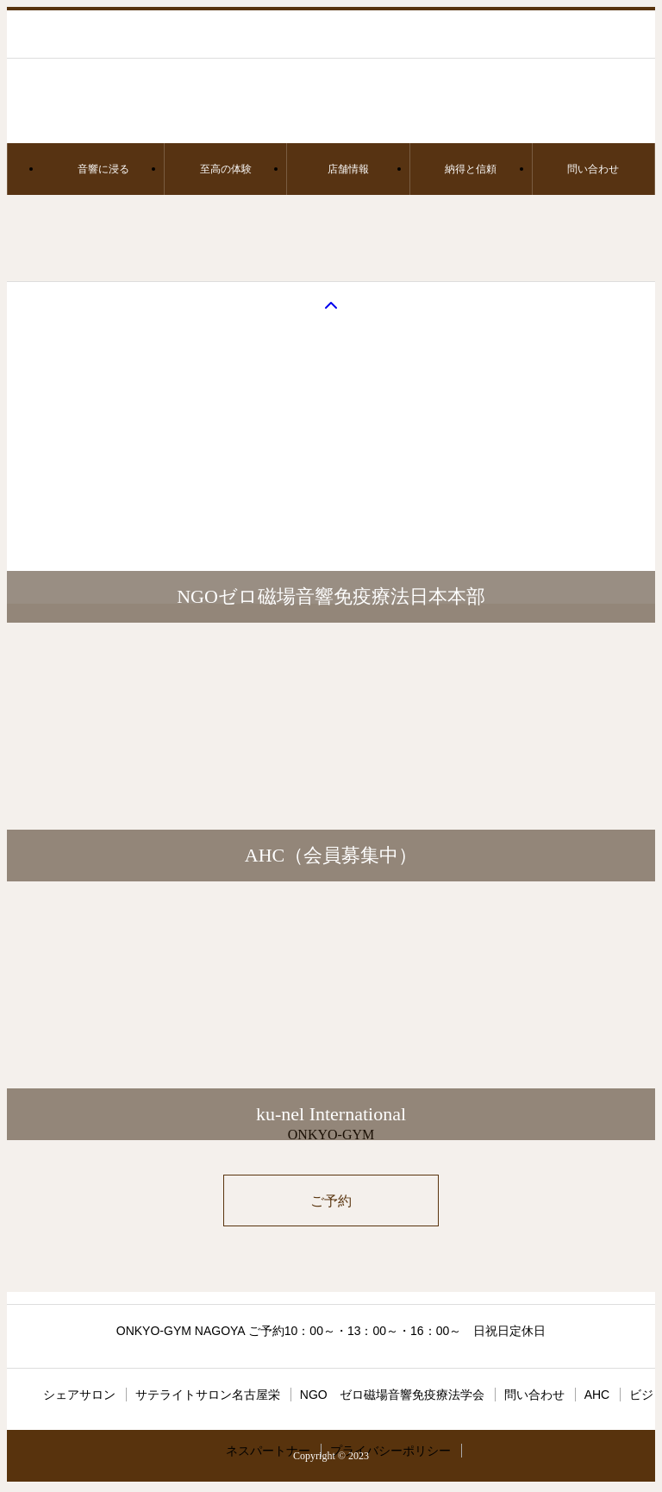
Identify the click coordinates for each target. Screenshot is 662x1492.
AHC (597, 1394)
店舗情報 (348, 169)
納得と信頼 (470, 169)
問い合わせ (593, 169)
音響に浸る (103, 169)
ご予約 (331, 1201)
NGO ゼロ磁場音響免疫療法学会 (392, 1394)
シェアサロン (79, 1394)
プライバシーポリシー (390, 1451)
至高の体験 (226, 169)
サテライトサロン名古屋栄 (207, 1394)
